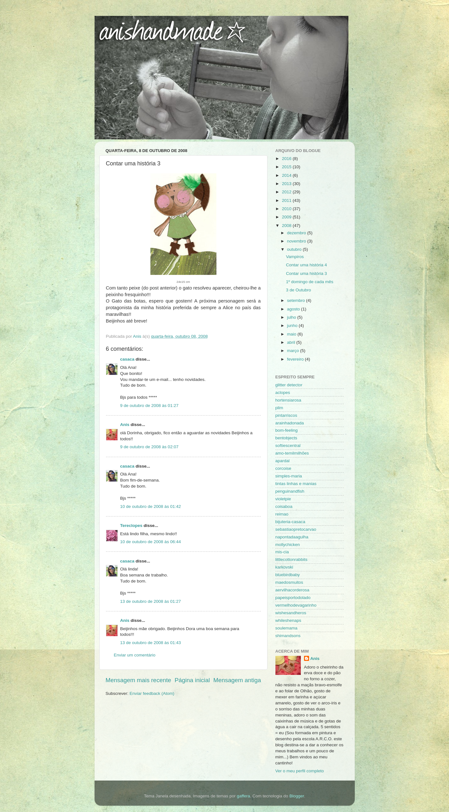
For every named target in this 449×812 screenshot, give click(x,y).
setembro (296, 300)
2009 (287, 217)
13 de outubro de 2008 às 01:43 (150, 642)
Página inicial (192, 680)
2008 (287, 225)
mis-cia (282, 551)
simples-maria (288, 476)
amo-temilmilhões (292, 453)
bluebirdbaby (287, 574)
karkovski (284, 567)
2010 (287, 208)
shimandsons (288, 635)
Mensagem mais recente (138, 680)
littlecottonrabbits (291, 559)
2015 (287, 166)
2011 (287, 200)
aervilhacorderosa (292, 590)
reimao (281, 514)
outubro (295, 249)
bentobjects (286, 438)
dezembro (297, 232)
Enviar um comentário (134, 655)
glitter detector (289, 385)
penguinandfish (290, 491)
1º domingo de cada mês (309, 281)
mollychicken (287, 544)
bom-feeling (286, 430)
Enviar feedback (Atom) (151, 693)
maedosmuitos (289, 582)
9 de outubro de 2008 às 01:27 (149, 405)
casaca (127, 359)
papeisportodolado (293, 597)
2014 (287, 175)
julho (292, 317)
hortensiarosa (288, 400)
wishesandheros (291, 612)
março (293, 350)
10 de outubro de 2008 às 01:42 (150, 506)
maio (292, 334)
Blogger (296, 796)
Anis (124, 424)
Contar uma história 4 (306, 265)
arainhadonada (289, 423)
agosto (294, 309)
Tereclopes (131, 525)
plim (279, 407)
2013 (287, 183)
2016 (287, 158)
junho (293, 325)
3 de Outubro (298, 290)
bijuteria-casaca (290, 521)
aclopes (282, 392)
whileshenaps (288, 620)
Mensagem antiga (237, 680)
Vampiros (295, 256)
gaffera (243, 796)
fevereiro (296, 359)
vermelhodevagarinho (296, 605)
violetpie (283, 498)
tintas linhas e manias (296, 483)
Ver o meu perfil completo (299, 771)
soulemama (286, 628)
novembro (297, 241)
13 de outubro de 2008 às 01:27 (150, 601)
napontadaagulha (291, 537)
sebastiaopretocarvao (295, 529)
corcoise (283, 468)
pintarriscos (286, 415)
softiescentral (288, 445)
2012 (287, 192)
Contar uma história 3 (306, 273)
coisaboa (284, 506)
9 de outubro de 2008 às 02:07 (149, 446)
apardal (282, 460)
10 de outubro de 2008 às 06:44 (150, 541)
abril (291, 342)
